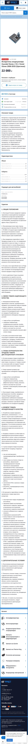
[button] (14, 37)
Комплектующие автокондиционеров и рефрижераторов (12, 16)
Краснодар (12, 94)
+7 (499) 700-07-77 (7, 690)
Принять (10, 740)
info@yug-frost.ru (6, 693)
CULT (19, 725)
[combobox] (11, 13)
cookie (14, 733)
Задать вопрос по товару (14, 85)
